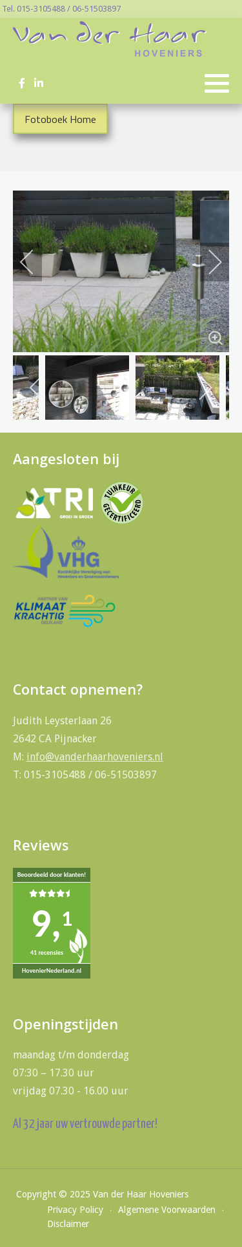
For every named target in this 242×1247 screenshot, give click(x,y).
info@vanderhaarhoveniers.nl (94, 757)
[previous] (35, 262)
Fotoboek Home (60, 119)
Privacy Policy (75, 1210)
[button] (217, 84)
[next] (206, 262)
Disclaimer (68, 1224)
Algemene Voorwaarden (167, 1210)
